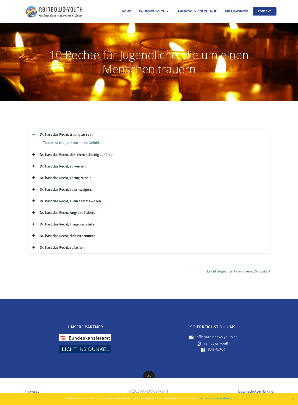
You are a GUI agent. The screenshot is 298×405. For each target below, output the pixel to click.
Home (126, 11)
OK (201, 398)
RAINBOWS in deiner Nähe (197, 11)
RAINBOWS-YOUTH (154, 11)
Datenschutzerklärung (218, 398)
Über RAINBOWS (237, 11)
